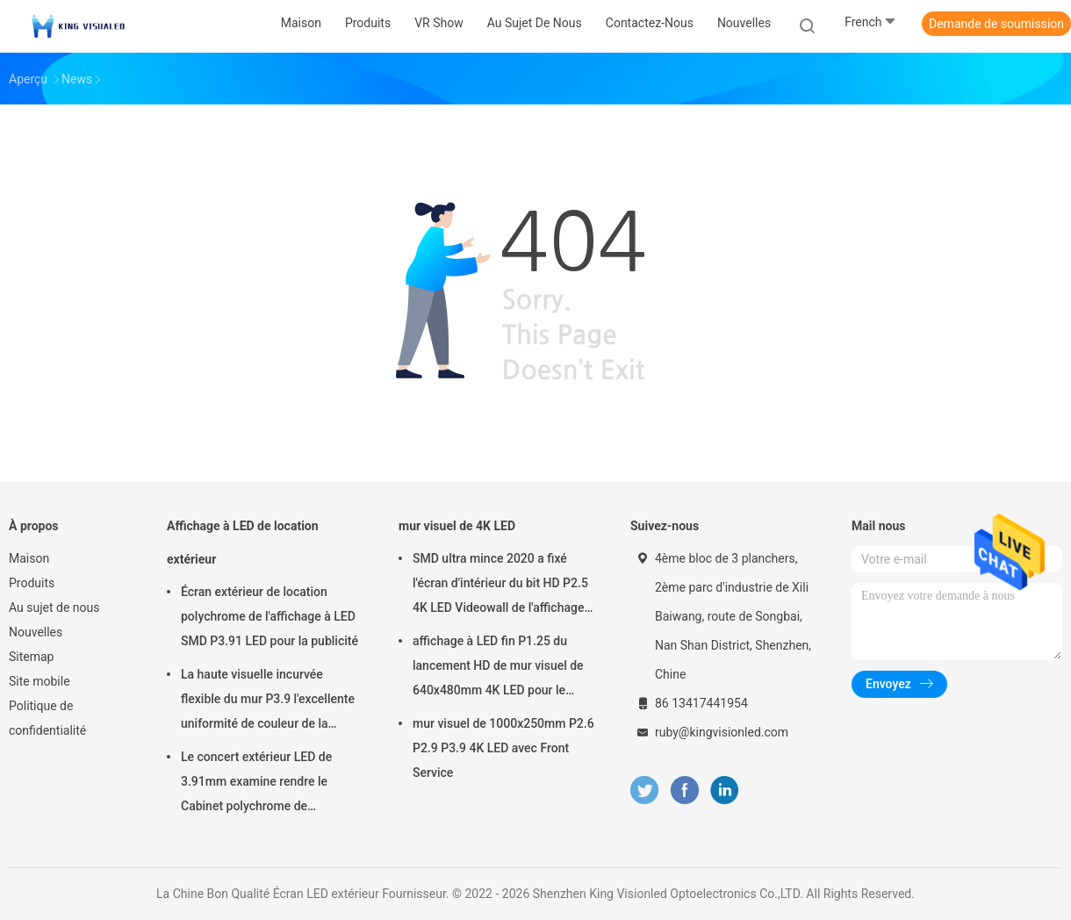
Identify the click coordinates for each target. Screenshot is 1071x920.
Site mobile (39, 681)
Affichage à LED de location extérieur (243, 542)
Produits (31, 583)
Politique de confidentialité (47, 718)
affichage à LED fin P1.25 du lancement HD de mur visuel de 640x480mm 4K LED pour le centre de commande (498, 668)
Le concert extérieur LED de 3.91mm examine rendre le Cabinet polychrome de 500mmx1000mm (256, 784)
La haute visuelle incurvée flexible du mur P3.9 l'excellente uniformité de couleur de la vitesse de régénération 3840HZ (268, 701)
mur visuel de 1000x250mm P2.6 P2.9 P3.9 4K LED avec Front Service (503, 748)
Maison (29, 558)
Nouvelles (35, 632)
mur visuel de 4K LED (457, 526)
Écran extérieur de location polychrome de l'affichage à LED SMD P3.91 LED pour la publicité (269, 616)
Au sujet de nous (54, 607)
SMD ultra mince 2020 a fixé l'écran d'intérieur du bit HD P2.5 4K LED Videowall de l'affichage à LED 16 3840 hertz (503, 585)
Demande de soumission (996, 24)
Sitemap (31, 657)
